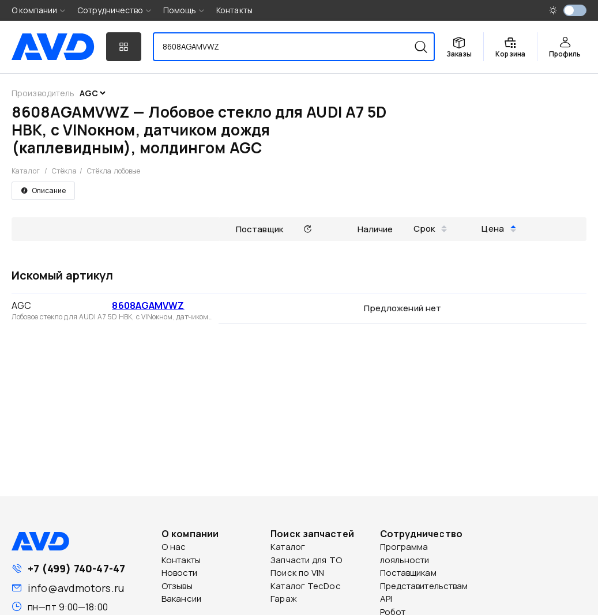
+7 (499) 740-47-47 (76, 568)
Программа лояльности (405, 553)
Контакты (234, 10)
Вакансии (181, 599)
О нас (173, 547)
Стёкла (64, 171)
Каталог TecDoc (305, 586)
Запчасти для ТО (306, 560)
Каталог (26, 171)
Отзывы (177, 586)
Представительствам (424, 586)
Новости (179, 573)
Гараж (283, 599)
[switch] (574, 10)
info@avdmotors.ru (76, 588)
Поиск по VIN (297, 573)
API (386, 599)
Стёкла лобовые (113, 171)
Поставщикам (408, 573)
